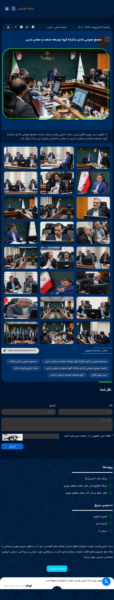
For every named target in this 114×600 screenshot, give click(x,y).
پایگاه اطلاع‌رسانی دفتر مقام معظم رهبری (85, 486)
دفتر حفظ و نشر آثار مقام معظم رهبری (86, 493)
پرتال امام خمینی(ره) (96, 479)
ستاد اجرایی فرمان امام (26, 368)
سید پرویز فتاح (99, 375)
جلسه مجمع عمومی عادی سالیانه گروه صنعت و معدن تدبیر (76, 368)
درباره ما (103, 531)
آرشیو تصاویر (100, 517)
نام (111, 405)
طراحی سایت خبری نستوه (18, 585)
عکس (49, 27)
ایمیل (52, 405)
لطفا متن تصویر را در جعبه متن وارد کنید (88, 436)
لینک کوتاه (4, 351)
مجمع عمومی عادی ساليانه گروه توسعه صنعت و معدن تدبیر (76, 361)
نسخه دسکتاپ (57, 569)
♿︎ (106, 581)
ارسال (12, 446)
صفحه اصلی (60, 27)
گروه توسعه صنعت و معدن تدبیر (67, 375)
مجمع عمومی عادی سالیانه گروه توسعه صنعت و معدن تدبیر (64, 39)
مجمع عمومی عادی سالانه (23, 361)
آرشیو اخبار (101, 524)
